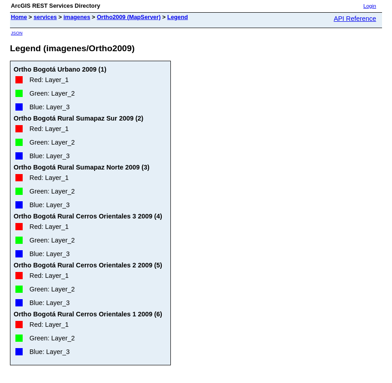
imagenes (76, 17)
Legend (177, 17)
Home (19, 17)
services (45, 17)
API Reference (355, 18)
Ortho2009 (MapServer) (129, 17)
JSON (17, 32)
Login (369, 6)
